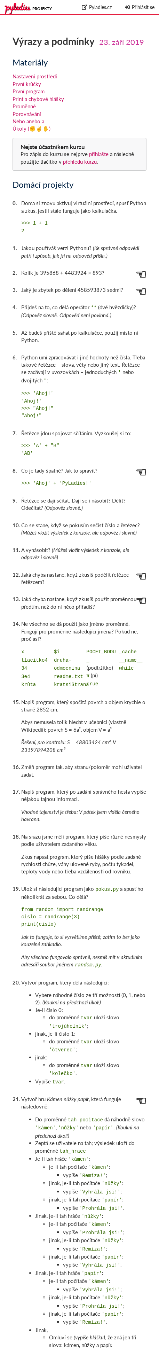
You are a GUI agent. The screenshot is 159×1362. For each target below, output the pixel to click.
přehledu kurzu (79, 161)
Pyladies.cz (97, 7)
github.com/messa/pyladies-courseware (117, 1353)
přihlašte (99, 154)
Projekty (42, 8)
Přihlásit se (139, 7)
